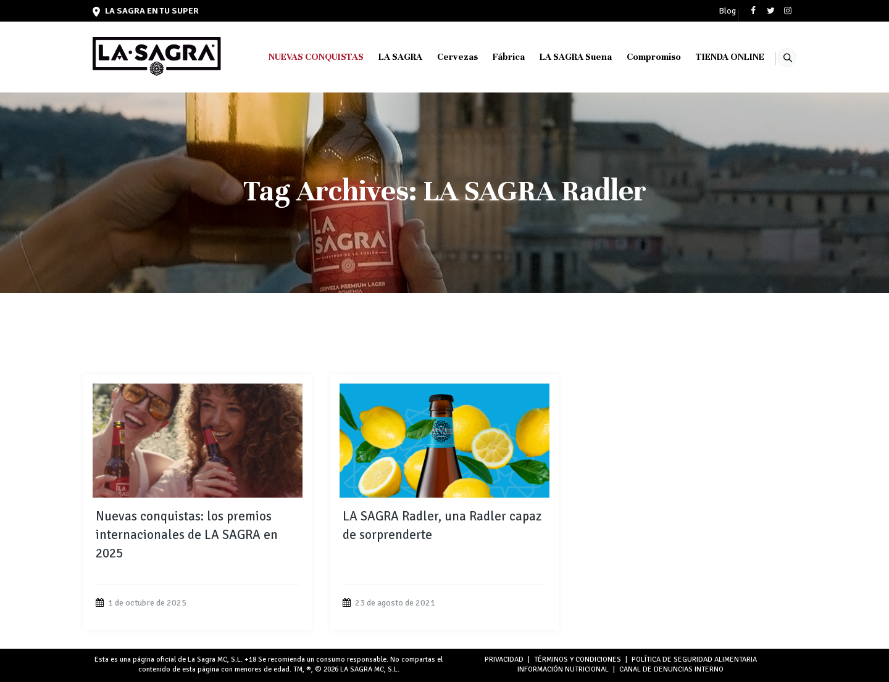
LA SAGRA (385, 56)
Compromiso (638, 56)
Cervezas (442, 56)
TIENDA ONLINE (714, 56)
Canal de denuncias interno (671, 669)
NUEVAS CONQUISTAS (300, 56)
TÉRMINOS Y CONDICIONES (577, 659)
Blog (727, 11)
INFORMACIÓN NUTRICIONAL (563, 669)
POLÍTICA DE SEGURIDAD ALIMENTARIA (694, 659)
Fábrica (493, 56)
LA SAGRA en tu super (146, 11)
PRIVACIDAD (504, 659)
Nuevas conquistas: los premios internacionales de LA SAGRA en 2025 (187, 534)
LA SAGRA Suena (560, 56)
